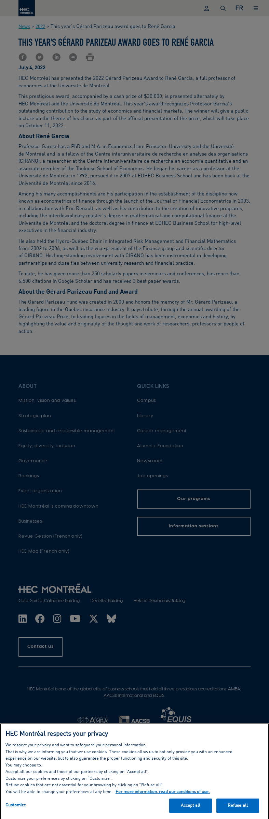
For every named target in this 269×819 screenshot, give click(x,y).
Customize (15, 807)
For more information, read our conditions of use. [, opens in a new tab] (163, 793)
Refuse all (238, 807)
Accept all (190, 807)
